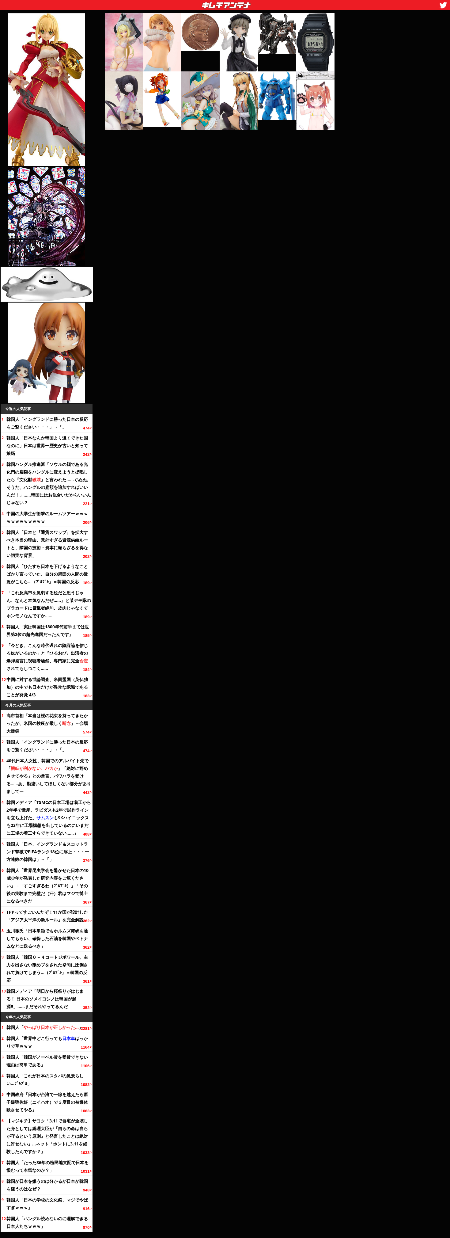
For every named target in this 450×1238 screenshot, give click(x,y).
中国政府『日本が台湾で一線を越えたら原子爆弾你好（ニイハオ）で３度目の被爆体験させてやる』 (47, 1102)
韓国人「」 (44, 1027)
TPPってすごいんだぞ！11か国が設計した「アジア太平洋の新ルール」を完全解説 (47, 916)
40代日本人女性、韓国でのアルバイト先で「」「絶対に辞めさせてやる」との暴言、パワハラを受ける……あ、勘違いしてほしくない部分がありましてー (48, 776)
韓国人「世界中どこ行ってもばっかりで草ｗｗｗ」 (47, 1042)
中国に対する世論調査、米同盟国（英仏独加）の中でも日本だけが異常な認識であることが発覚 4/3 (47, 687)
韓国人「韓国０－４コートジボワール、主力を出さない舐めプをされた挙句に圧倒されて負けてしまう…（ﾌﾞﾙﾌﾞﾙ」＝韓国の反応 (47, 968)
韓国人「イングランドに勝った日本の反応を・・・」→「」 (47, 423)
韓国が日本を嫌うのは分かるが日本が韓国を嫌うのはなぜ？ (47, 1185)
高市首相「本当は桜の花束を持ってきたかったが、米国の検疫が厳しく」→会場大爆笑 (47, 723)
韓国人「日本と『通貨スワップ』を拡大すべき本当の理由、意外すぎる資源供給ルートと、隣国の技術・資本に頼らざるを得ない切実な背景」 (47, 543)
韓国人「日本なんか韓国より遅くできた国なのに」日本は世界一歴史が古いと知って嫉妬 (47, 445)
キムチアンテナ (181, 3)
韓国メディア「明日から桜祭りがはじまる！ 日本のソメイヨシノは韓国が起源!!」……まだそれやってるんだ (45, 998)
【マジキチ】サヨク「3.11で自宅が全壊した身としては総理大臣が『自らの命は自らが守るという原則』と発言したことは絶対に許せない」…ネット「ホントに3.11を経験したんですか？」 (47, 1136)
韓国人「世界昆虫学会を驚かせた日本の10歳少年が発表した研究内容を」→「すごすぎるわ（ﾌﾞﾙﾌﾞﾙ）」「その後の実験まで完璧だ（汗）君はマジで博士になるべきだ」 (47, 885)
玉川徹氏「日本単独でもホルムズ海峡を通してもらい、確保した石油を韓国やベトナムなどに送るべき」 (47, 938)
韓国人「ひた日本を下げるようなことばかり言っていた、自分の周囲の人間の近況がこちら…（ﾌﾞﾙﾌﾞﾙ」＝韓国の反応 (47, 574)
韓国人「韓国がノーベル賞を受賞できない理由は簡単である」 (47, 1061)
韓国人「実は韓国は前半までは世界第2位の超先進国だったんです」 (47, 630)
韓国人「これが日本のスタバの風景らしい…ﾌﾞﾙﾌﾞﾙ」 (45, 1079)
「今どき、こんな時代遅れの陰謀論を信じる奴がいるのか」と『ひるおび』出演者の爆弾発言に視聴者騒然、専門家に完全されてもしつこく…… (47, 656)
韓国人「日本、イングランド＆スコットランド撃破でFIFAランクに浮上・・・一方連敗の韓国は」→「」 (47, 851)
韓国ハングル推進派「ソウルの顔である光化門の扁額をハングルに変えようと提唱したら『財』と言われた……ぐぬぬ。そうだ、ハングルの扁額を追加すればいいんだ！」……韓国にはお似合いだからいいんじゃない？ (48, 483)
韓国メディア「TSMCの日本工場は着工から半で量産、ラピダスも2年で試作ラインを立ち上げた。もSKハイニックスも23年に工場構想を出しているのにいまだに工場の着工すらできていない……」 (48, 817)
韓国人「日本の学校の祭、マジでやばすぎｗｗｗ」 (47, 1203)
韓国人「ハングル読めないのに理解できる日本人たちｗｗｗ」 (47, 1222)
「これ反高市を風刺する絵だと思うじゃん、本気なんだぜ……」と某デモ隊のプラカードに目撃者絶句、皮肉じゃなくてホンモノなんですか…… (48, 604)
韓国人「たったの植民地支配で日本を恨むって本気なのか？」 (47, 1166)
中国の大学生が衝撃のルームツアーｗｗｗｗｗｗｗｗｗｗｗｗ (47, 517)
